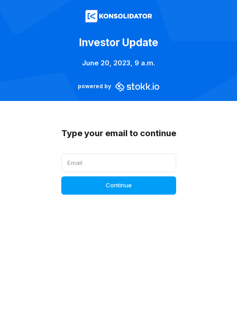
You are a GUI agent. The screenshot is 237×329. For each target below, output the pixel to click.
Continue (119, 185)
